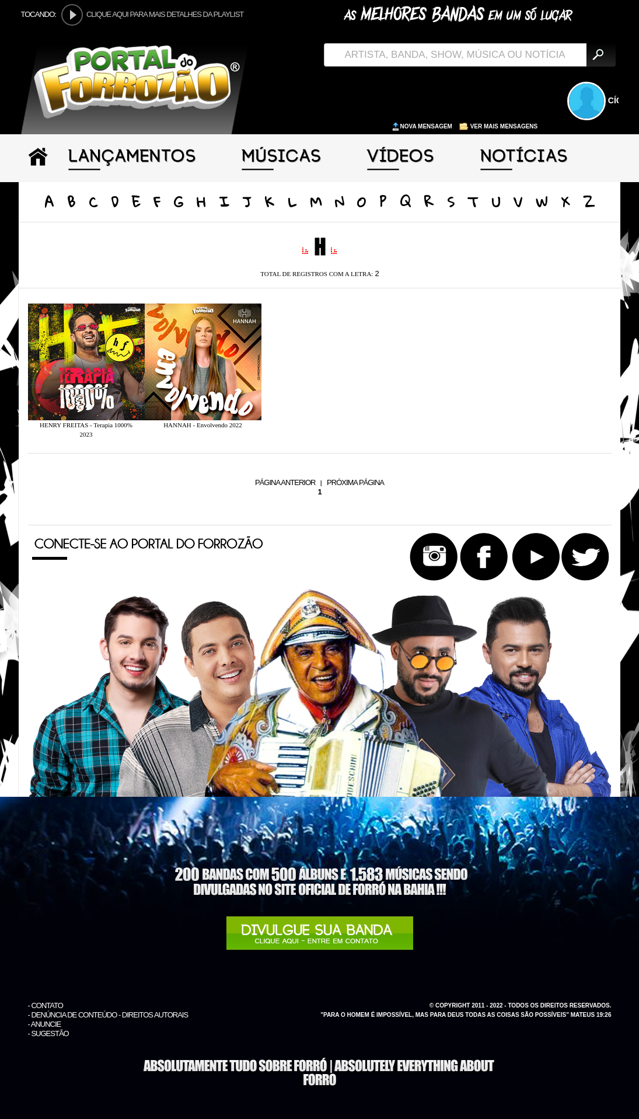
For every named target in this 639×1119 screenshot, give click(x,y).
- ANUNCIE (44, 1024)
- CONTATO (45, 1005)
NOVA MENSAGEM (422, 126)
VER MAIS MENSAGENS (498, 126)
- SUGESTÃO (48, 1033)
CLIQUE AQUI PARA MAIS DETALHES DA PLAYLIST (164, 14)
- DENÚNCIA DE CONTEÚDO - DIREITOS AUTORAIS (108, 1014)
